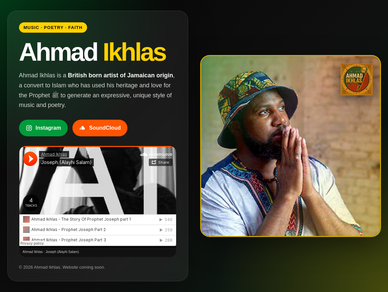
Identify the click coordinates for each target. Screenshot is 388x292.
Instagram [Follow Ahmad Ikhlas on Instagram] (43, 128)
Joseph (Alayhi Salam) (62, 252)
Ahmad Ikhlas (33, 252)
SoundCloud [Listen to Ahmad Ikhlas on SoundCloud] (100, 128)
